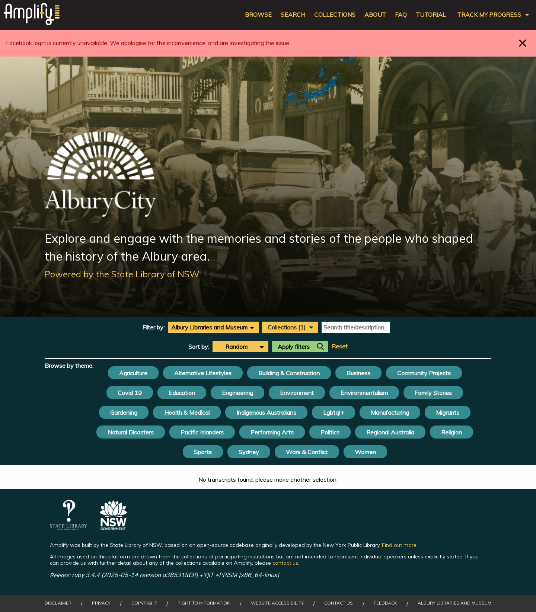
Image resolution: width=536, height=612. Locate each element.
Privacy (101, 603)
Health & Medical (187, 412)
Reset (340, 346)
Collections (334, 14)
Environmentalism (364, 392)
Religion (451, 432)
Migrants (447, 412)
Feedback (385, 603)
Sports (203, 452)
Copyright (144, 603)
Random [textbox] (236, 346)
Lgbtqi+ (333, 412)
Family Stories (433, 392)
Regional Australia (390, 432)
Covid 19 (130, 392)
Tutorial (431, 14)
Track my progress (489, 14)
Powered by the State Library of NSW (122, 274)
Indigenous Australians (266, 412)
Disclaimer (58, 603)
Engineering (237, 392)
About (375, 14)
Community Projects (424, 373)
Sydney (249, 452)
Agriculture (133, 373)
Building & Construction (289, 373)
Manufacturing (390, 412)
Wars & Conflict (307, 452)
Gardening (123, 412)
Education (182, 392)
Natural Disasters (131, 432)
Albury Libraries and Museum (454, 603)
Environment (297, 392)
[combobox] (213, 327)
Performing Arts (272, 432)
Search (293, 14)
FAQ (401, 14)
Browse (258, 14)
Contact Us (338, 603)
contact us (285, 563)
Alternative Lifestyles (203, 373)
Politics (329, 432)
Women (365, 452)
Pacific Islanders (202, 432)
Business (358, 373)
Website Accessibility (277, 603)
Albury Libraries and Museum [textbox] (209, 327)
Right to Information (204, 603)
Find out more (399, 545)
